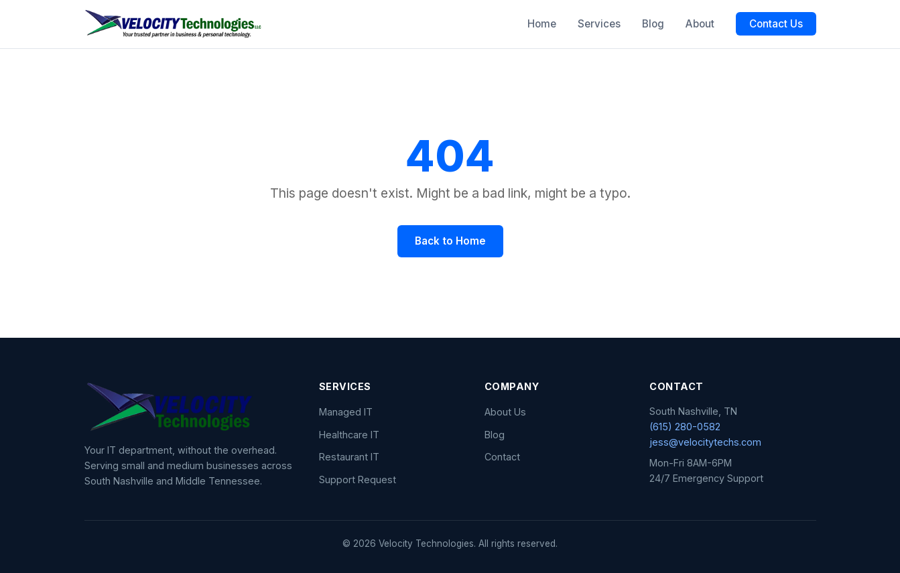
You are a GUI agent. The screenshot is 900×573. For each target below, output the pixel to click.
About (700, 23)
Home (541, 23)
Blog (653, 23)
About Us (505, 412)
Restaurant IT (349, 456)
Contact (502, 456)
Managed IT (346, 412)
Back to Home (450, 241)
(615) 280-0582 (684, 426)
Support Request (357, 479)
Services (599, 23)
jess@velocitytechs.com (705, 442)
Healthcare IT (349, 434)
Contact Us (776, 23)
